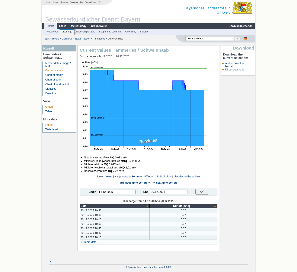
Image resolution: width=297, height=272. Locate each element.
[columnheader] (114, 206)
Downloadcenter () (240, 26)
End (145, 191)
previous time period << (135, 182)
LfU (99, 2)
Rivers (50, 26)
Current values (54, 70)
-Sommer (136, 176)
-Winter (148, 176)
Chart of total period (57, 84)
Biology (144, 31)
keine (109, 176)
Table (48, 111)
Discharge (66, 31)
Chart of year (53, 79)
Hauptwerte (121, 176)
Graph (49, 106)
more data (90, 242)
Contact (55, 2)
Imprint (64, 2)
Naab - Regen (82, 38)
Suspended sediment (110, 31)
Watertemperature (85, 31)
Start (48, 2)
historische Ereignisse (187, 176)
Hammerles (99, 38)
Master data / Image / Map (58, 64)
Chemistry (130, 31)
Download (51, 93)
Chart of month (54, 74)
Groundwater (99, 26)
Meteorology (78, 26)
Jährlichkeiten (163, 176)
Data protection (76, 2)
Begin (92, 191)
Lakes (62, 26)
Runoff (49, 124)
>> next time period (164, 182)
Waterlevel (52, 31)
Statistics (50, 88)
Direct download (234, 69)
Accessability (90, 2)
